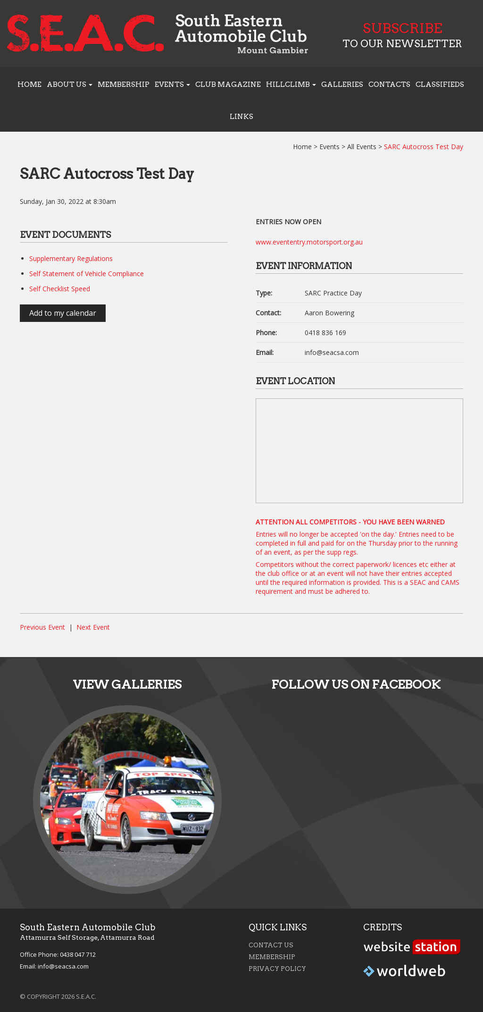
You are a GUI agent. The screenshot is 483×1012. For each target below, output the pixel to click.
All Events (361, 146)
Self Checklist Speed (59, 288)
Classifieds (440, 84)
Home (29, 84)
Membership (124, 84)
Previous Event (42, 627)
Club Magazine (228, 84)
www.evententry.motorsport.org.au (309, 241)
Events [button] (172, 84)
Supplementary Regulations (71, 258)
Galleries (342, 84)
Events (329, 146)
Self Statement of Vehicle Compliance (86, 273)
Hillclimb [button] (291, 84)
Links (241, 116)
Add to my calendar (62, 313)
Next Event (93, 627)
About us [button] (69, 84)
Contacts (389, 84)
